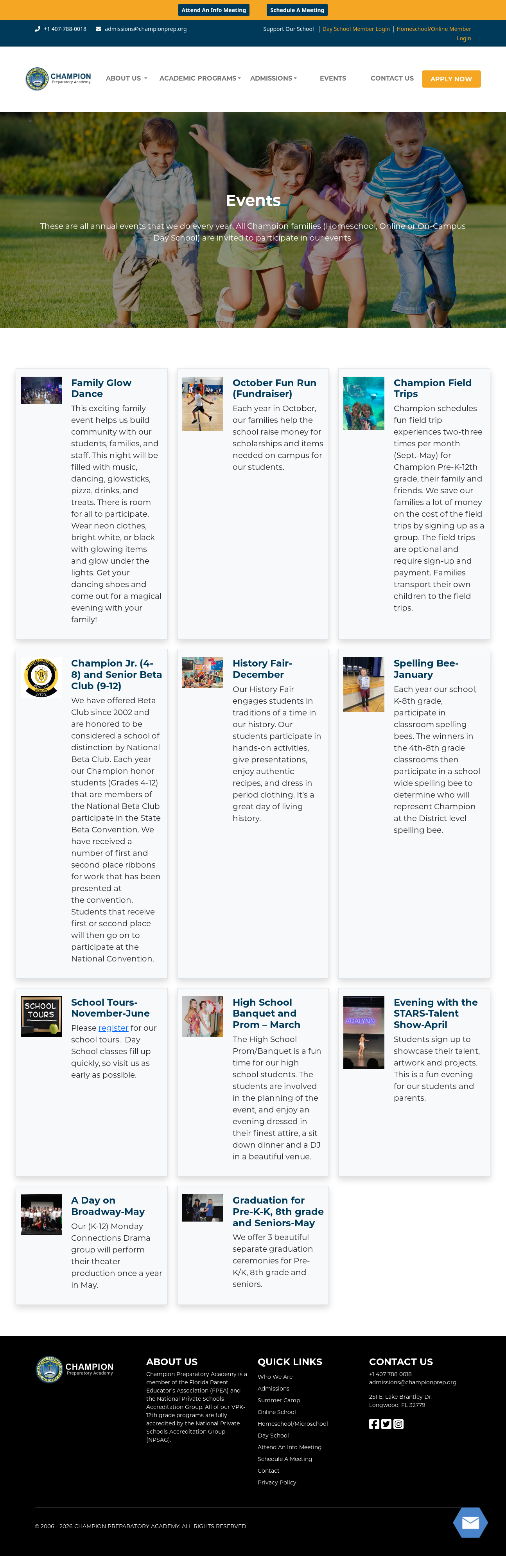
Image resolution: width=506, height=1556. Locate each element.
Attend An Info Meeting (214, 10)
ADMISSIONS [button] (271, 78)
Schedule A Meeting (297, 10)
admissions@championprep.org (146, 28)
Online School (277, 1412)
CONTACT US (392, 78)
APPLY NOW (451, 79)
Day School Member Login (356, 28)
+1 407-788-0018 (65, 28)
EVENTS (333, 78)
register (114, 1027)
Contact (269, 1470)
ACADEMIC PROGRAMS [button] (198, 78)
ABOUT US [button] (124, 78)
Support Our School (289, 28)
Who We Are (275, 1376)
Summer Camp (279, 1400)
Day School (273, 1435)
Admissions (273, 1388)
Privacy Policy (277, 1482)
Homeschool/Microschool (293, 1423)
